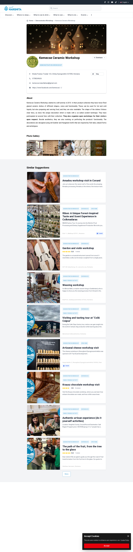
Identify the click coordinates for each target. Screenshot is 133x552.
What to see (58, 15)
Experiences (85, 208)
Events (84, 15)
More (66, 474)
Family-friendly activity (70, 280)
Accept (106, 546)
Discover (9, 15)
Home (31, 20)
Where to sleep (23, 15)
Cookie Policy (125, 540)
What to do (73, 15)
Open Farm (94, 208)
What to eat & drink (42, 15)
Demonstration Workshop (44, 20)
